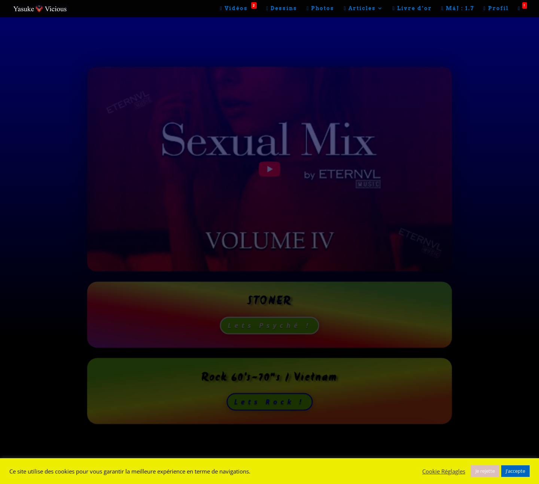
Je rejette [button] (485, 471)
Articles (359, 8)
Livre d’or (412, 8)
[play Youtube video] (269, 169)
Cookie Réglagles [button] (443, 471)
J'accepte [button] (515, 471)
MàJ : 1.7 (457, 8)
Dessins (281, 8)
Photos (320, 8)
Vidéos (238, 8)
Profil (496, 8)
